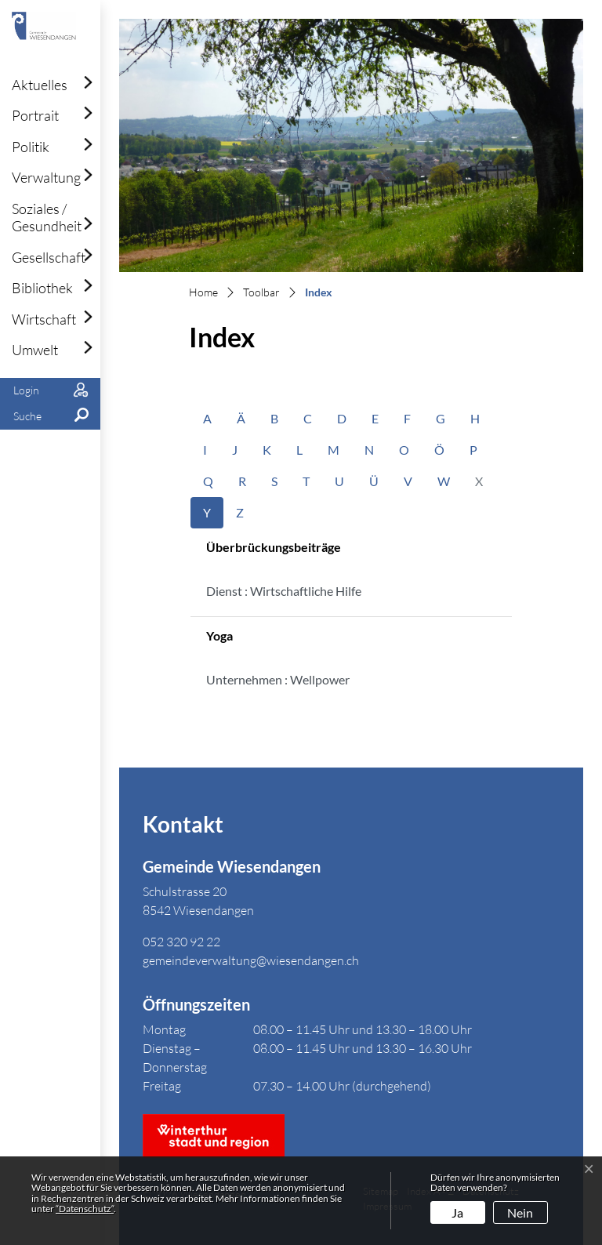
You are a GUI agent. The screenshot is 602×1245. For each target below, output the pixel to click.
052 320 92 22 (181, 941)
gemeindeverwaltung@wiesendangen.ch (251, 960)
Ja (457, 1212)
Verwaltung (46, 177)
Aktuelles (39, 84)
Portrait (35, 115)
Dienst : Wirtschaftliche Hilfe (283, 590)
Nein (520, 1212)
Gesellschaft (48, 257)
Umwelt (35, 349)
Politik (30, 146)
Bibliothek (42, 287)
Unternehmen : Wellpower (278, 679)
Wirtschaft (44, 319)
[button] (50, 417)
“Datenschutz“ (85, 1208)
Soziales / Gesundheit (47, 217)
